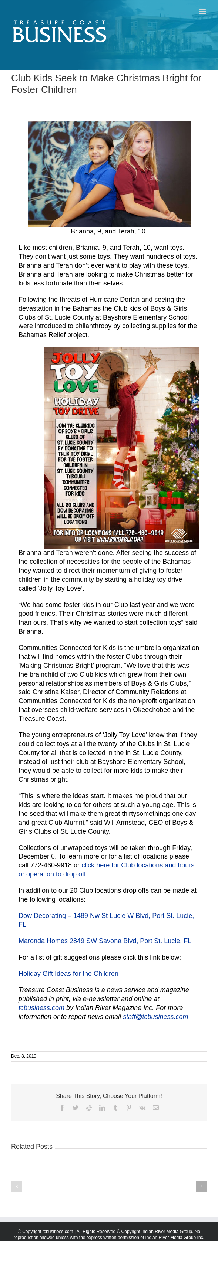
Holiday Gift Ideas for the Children (68, 973)
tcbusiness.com (41, 1007)
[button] (16, 1186)
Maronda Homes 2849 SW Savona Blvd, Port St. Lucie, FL (105, 941)
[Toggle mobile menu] (203, 11)
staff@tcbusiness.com (155, 1016)
